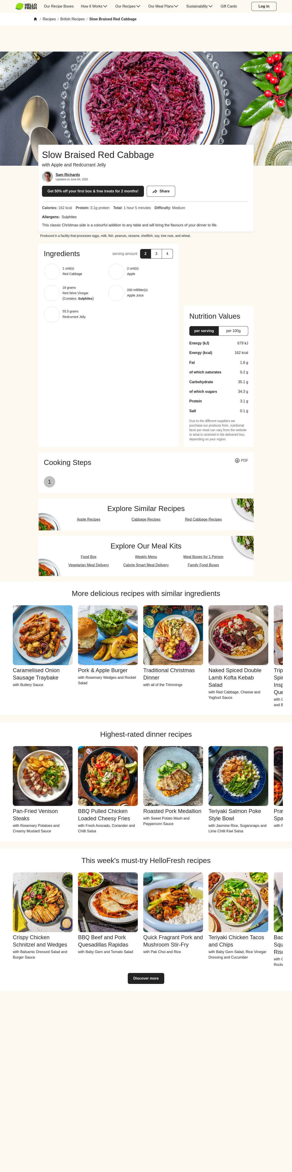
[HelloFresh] (26, 6)
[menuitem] (28, 6)
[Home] (35, 19)
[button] (108, 253)
